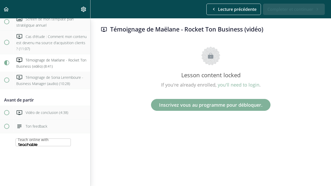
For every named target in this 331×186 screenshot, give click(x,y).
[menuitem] (83, 9)
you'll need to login (238, 85)
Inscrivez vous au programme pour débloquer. (210, 105)
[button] (6, 9)
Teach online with (33, 141)
